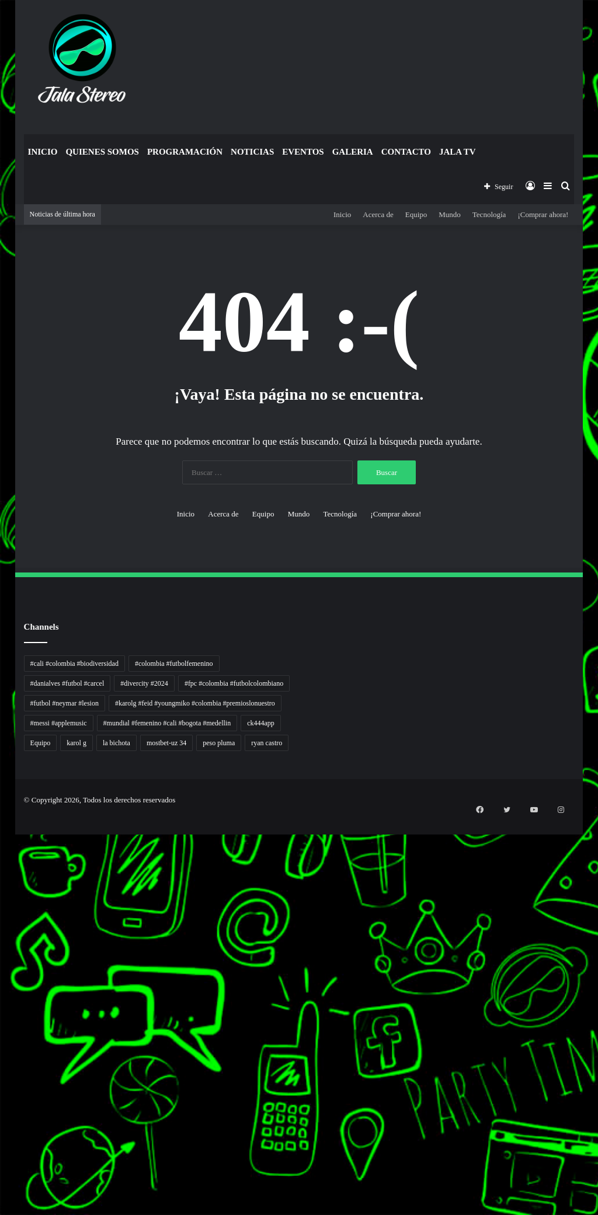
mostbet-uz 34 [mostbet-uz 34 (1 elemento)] (166, 743)
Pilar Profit (2, 968)
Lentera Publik (2, 989)
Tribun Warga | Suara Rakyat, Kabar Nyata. (6, 898)
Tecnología (489, 214)
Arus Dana (2, 975)
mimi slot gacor (2, 1192)
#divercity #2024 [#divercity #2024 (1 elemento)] (144, 683)
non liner (1, 835)
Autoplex (1, 842)
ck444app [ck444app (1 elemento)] (260, 723)
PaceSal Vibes (2, 863)
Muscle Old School (3, 919)
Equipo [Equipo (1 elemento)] (40, 743)
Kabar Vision (2, 1017)
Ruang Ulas (2, 1010)
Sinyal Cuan (2, 947)
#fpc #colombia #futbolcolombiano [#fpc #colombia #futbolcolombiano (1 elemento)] (234, 683)
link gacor (1, 1213)
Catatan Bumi (2, 996)
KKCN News (2, 1066)
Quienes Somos (101, 151)
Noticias (252, 151)
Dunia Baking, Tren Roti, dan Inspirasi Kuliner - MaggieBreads (10, 891)
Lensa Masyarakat (3, 905)
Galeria (352, 151)
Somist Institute (2, 1080)
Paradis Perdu (2, 1059)
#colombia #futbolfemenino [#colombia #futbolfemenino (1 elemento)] (174, 663)
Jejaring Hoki (2, 954)
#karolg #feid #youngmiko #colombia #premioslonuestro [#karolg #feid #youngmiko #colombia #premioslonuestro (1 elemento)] (195, 703)
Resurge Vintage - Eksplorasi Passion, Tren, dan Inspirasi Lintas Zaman (11, 884)
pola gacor (2, 1143)
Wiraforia (1, 982)
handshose (2, 828)
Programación (184, 151)
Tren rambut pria (2, 856)
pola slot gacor (2, 1185)
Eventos (303, 151)
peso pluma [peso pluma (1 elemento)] (219, 743)
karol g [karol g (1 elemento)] (76, 743)
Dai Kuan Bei (2, 1073)
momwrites (2, 821)
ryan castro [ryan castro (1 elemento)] (266, 743)
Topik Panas (2, 1101)
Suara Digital (2, 1024)
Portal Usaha (2, 1122)
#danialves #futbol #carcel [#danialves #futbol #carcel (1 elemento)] (67, 683)
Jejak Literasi (2, 1031)
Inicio (43, 151)
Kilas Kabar (2, 1115)
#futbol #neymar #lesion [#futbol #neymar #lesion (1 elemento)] (64, 703)
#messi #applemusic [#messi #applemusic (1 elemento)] (58, 723)
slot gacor (1, 1045)
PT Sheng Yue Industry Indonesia (5, 849)
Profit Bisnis (2, 961)
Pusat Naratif (2, 1038)
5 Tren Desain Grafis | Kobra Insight (5, 877)
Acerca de (378, 214)
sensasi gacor (2, 1136)
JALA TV (457, 151)
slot (0, 933)
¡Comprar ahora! (542, 214)
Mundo (450, 214)
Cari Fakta (2, 1087)
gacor (1, 926)
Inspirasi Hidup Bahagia (4, 870)
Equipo (416, 214)
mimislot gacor (2, 1150)
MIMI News (2, 1094)
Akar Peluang (2, 940)
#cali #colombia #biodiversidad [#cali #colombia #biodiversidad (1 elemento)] (74, 663)
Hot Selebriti (2, 1108)
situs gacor (2, 1129)
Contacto (406, 151)
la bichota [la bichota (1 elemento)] (116, 743)
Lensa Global (2, 912)
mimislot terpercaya (3, 1171)
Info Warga (2, 1003)
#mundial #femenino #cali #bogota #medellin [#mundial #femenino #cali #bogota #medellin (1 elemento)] (167, 723)
